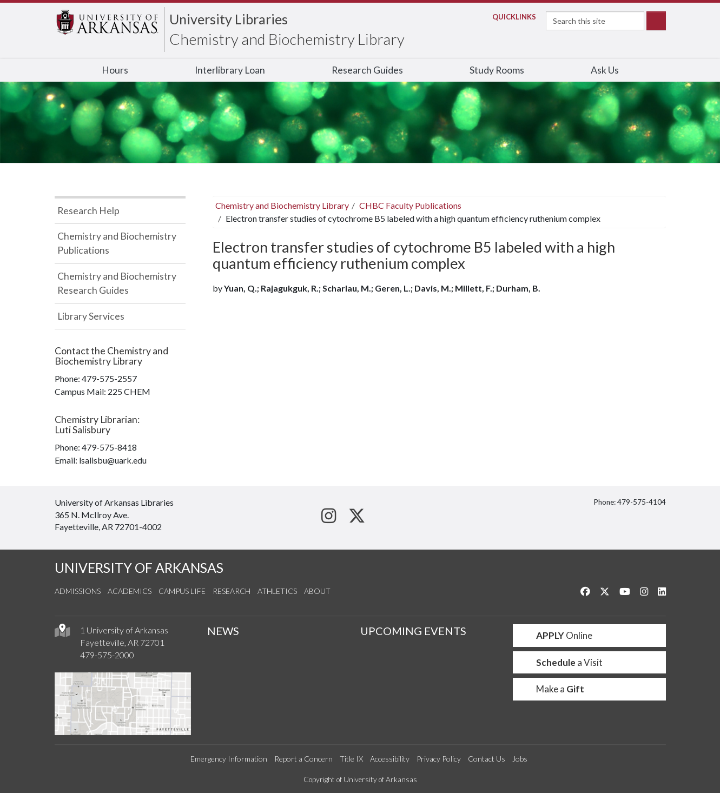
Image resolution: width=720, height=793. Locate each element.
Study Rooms (497, 70)
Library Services (90, 316)
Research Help (88, 210)
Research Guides (367, 70)
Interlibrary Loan (230, 70)
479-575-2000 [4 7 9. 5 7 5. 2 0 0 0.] (107, 655)
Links (511, 16)
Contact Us (486, 758)
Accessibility (389, 758)
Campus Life (182, 591)
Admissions (78, 591)
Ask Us (605, 70)
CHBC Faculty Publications (410, 205)
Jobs (519, 758)
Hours (115, 70)
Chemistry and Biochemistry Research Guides (116, 283)
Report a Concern (303, 758)
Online (556, 635)
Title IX (351, 758)
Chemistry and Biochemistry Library (287, 39)
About (317, 591)
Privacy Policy (439, 758)
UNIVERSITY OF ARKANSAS (139, 568)
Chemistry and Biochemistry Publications (116, 243)
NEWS (223, 630)
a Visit (562, 662)
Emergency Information (228, 758)
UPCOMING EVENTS (413, 630)
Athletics (277, 591)
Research (231, 591)
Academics (129, 591)
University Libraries (228, 19)
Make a (552, 689)
